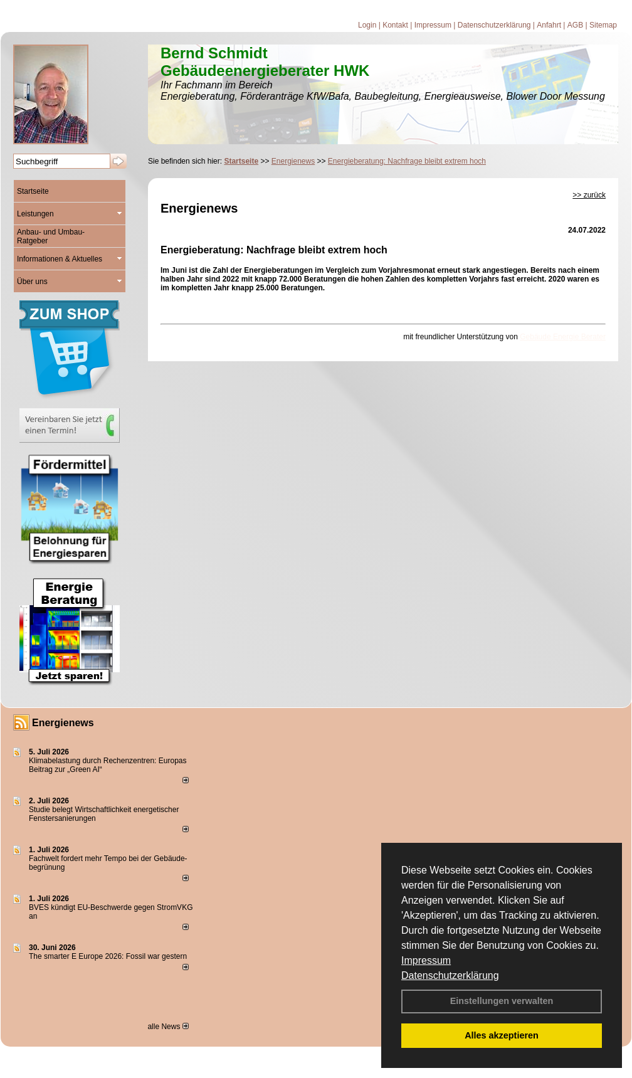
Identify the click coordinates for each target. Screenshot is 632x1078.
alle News (167, 1026)
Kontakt (395, 25)
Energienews (63, 722)
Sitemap (603, 25)
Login (367, 25)
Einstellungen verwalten (502, 1001)
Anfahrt (549, 25)
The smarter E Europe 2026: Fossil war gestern (108, 956)
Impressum (426, 960)
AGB (575, 25)
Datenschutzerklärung (450, 975)
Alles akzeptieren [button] (502, 1035)
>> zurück (589, 195)
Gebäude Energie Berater (563, 336)
